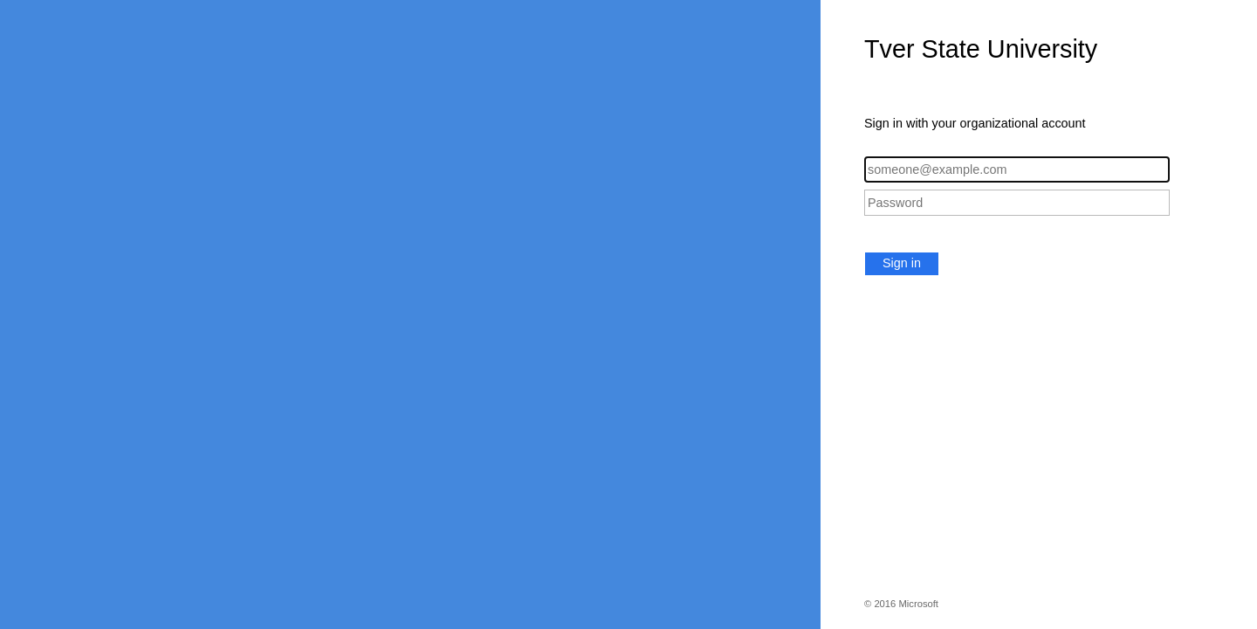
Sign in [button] (902, 263)
